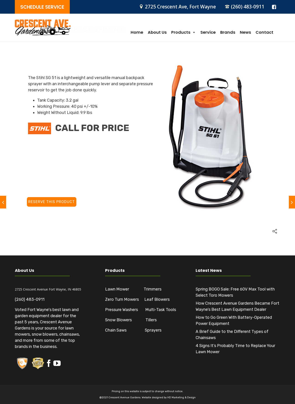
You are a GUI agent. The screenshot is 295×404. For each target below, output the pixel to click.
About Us (157, 32)
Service (208, 32)
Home (137, 32)
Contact (264, 32)
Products (183, 32)
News (245, 32)
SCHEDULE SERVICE (42, 7)
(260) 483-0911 (247, 6)
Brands (227, 32)
